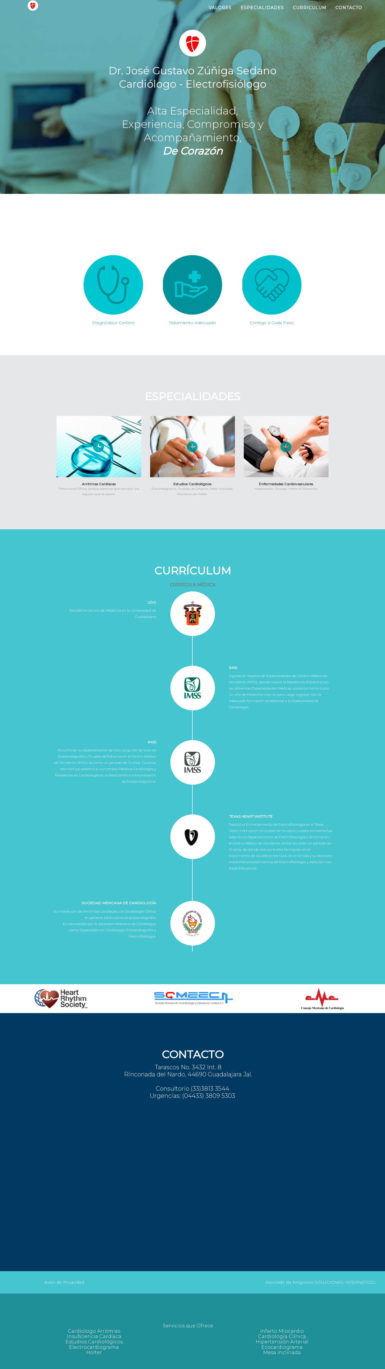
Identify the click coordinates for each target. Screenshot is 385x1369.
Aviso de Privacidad (64, 1282)
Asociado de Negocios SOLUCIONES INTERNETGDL (320, 1282)
